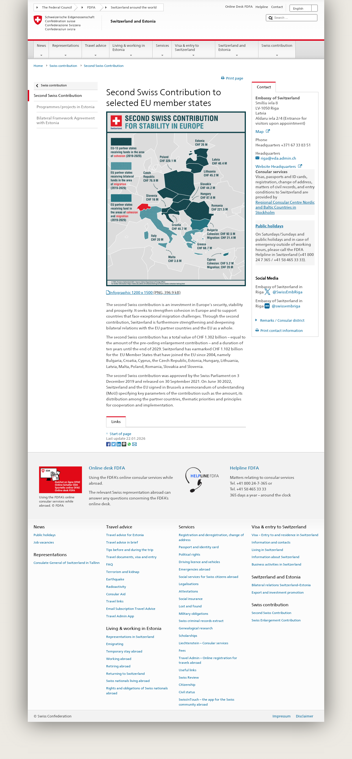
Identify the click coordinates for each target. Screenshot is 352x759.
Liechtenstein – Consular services (203, 655)
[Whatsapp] (129, 456)
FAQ (109, 577)
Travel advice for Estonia (125, 548)
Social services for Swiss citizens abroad (208, 589)
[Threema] (124, 456)
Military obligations (193, 626)
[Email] (134, 456)
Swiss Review (189, 690)
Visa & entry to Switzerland (193, 50)
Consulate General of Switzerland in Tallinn (67, 575)
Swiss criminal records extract (201, 633)
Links (113, 421)
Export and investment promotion (278, 605)
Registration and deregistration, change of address (211, 550)
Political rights (189, 567)
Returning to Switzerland (125, 686)
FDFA (91, 7)
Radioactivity (116, 599)
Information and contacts (271, 555)
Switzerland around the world (133, 7)
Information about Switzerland (275, 570)
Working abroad (118, 671)
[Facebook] (108, 456)
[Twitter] (114, 456)
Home (38, 66)
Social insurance (191, 611)
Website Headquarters (278, 166)
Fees (182, 663)
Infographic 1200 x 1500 (145, 292)
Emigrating (114, 657)
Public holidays (45, 548)
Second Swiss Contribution (271, 625)
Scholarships (188, 648)
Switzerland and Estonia (237, 50)
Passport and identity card (199, 560)
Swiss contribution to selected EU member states (153, 433)
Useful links (187, 682)
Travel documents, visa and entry (131, 570)
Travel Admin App (120, 629)
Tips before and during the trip (129, 562)
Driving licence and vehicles (199, 574)
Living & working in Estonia (131, 50)
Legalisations (189, 597)
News (41, 50)
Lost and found (190, 619)
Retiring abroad (118, 679)
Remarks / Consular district (281, 320)
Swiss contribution (277, 50)
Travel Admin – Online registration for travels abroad (208, 672)
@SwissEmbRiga (287, 292)
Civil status (187, 705)
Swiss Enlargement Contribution (276, 633)
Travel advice (95, 50)
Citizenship (187, 697)
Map (262, 131)
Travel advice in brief (122, 555)
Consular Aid (115, 606)
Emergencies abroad (194, 582)
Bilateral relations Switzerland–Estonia (281, 597)
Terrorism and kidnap (122, 584)
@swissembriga (286, 306)
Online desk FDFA (107, 480)
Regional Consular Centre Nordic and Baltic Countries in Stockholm (285, 207)
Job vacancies (44, 555)
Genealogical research (196, 641)
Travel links (114, 614)
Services (162, 50)
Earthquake (115, 592)
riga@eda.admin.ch (278, 158)
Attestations (188, 604)
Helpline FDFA (244, 480)
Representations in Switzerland (130, 649)
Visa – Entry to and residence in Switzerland (285, 548)
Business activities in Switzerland (276, 577)
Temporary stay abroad (124, 664)
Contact (261, 86)
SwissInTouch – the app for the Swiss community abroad (206, 714)
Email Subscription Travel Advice (130, 621)
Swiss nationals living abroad (128, 693)
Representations (65, 50)
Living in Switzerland (267, 562)
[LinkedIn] (119, 456)
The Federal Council (57, 7)
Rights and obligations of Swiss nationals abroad (137, 703)
